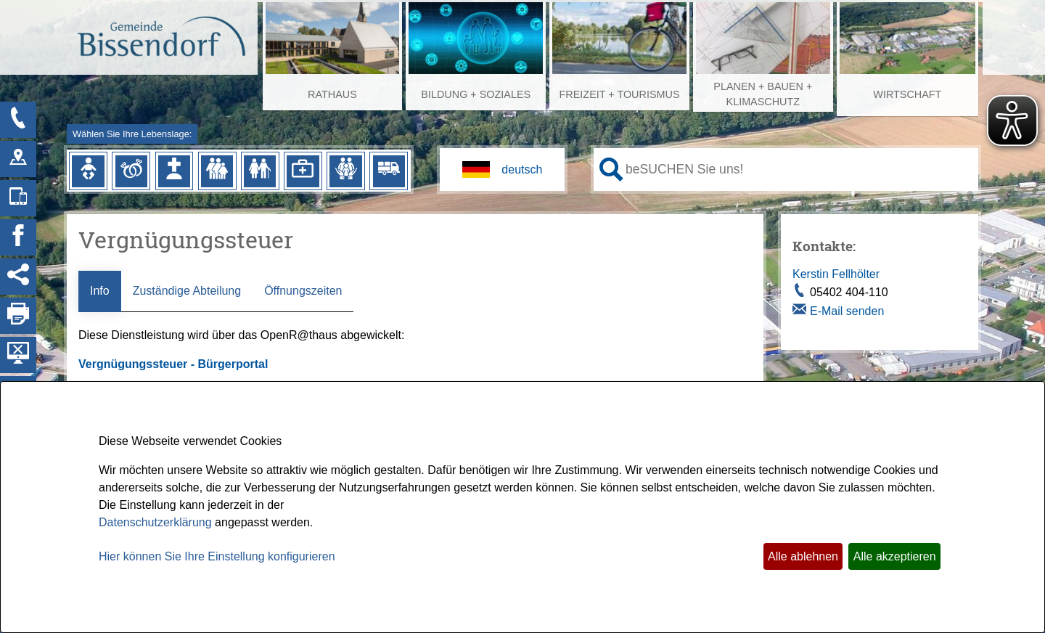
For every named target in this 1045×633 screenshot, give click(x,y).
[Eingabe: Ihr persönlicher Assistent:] (799, 169)
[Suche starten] (611, 169)
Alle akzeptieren (894, 556)
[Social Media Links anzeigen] (18, 276)
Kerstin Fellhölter (836, 274)
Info (100, 291)
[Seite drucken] (18, 316)
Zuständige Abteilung (187, 291)
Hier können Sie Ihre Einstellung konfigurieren (217, 556)
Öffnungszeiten (303, 291)
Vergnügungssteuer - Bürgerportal (174, 364)
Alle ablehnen (803, 556)
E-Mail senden (847, 311)
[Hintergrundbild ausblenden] (18, 355)
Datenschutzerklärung (155, 522)
